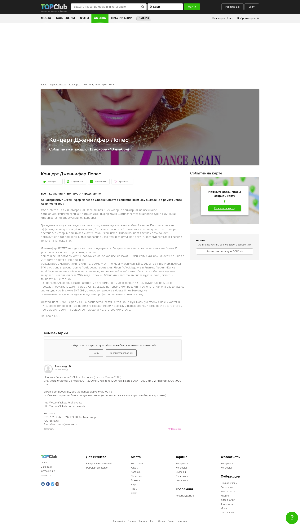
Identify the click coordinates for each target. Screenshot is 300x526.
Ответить (49, 429)
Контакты (46, 475)
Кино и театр (228, 491)
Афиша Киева (58, 84)
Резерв (143, 18)
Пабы (134, 488)
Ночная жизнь (229, 483)
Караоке (135, 472)
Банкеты (135, 480)
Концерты (74, 84)
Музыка (225, 495)
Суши (134, 493)
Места (46, 18)
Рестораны (137, 463)
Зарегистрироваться (121, 353)
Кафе (134, 484)
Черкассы (182, 521)
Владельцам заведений (99, 463)
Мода (224, 508)
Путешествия (228, 512)
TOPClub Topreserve (97, 467)
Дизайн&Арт (228, 499)
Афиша (100, 18)
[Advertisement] (150, 51)
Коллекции (65, 18)
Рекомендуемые (185, 495)
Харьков (143, 521)
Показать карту (224, 208)
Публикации (122, 18)
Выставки (181, 472)
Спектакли (182, 476)
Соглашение (48, 471)
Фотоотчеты (230, 457)
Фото (84, 18)
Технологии (227, 504)
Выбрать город (246, 18)
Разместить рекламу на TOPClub (224, 251)
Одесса (132, 521)
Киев (43, 84)
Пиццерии (136, 476)
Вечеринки (182, 463)
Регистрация (232, 6)
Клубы (134, 467)
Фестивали (182, 480)
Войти (252, 6)
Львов (171, 521)
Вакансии (46, 466)
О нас (44, 462)
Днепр (161, 521)
